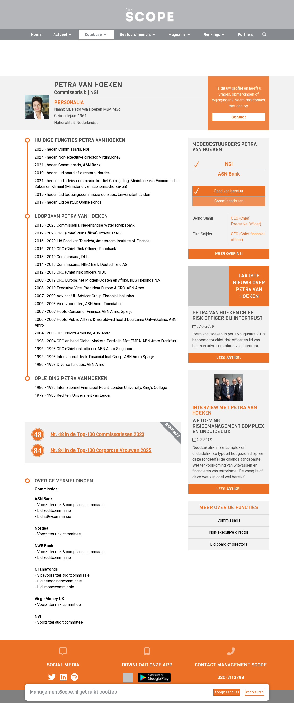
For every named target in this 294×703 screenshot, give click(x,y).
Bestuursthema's (138, 34)
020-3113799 (231, 677)
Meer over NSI (229, 253)
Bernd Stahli (202, 218)
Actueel (63, 34)
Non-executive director (228, 532)
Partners (245, 34)
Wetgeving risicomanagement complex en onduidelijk (228, 426)
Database (96, 34)
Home (36, 34)
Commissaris (229, 520)
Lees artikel (228, 357)
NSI (94, 92)
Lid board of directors (228, 544)
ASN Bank (92, 165)
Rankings (215, 34)
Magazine (180, 34)
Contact (238, 117)
